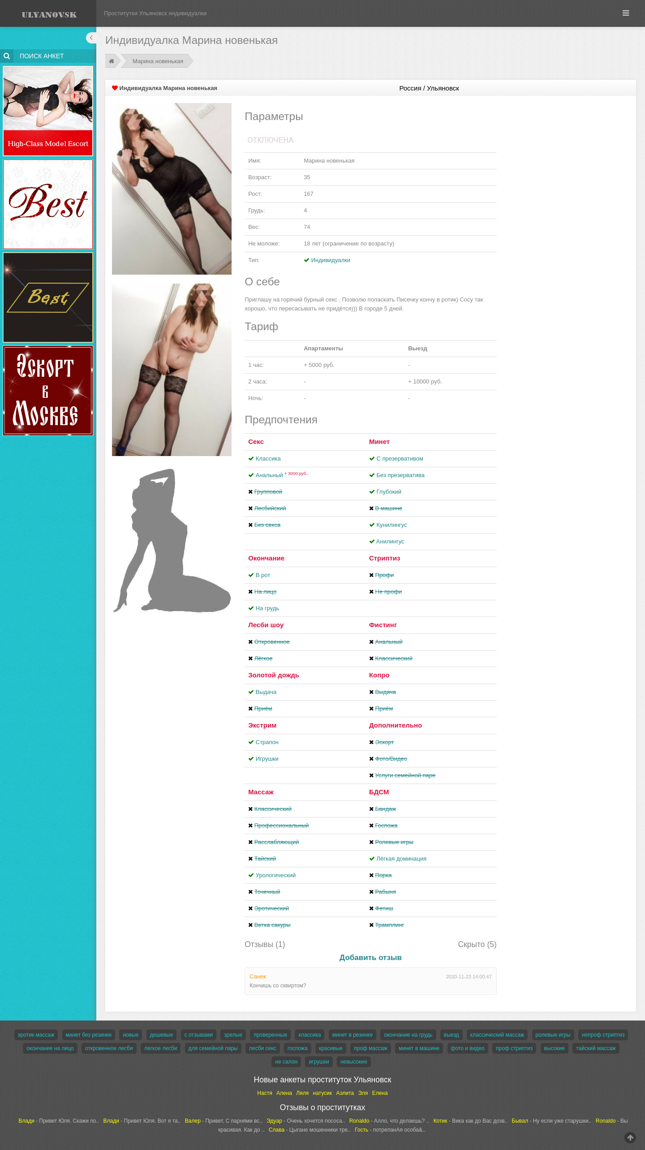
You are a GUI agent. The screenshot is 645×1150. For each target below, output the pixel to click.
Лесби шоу (266, 625)
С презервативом (400, 458)
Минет (379, 441)
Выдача (266, 692)
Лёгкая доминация (402, 858)
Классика (268, 458)
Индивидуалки (330, 260)
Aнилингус (390, 541)
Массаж (261, 792)
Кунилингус (392, 524)
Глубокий (389, 491)
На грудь (267, 608)
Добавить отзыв (371, 957)
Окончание (266, 558)
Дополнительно (395, 725)
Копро (379, 675)
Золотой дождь (273, 675)
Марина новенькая (158, 61)
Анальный (282, 475)
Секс (256, 441)
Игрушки (267, 758)
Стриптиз (384, 558)
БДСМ (379, 792)
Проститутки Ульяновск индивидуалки (155, 13)
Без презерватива (401, 475)
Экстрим (262, 725)
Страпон (267, 742)
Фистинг (383, 625)
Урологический (276, 875)
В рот (263, 575)
